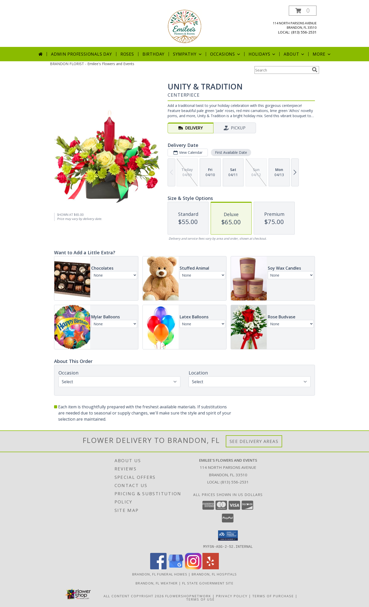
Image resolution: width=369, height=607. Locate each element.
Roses (127, 54)
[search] (315, 70)
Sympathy (187, 54)
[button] (302, 11)
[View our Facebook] (158, 567)
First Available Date (231, 152)
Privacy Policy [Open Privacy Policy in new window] (232, 595)
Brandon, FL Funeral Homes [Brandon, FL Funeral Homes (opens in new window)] (160, 574)
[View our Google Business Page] (176, 567)
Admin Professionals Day (81, 54)
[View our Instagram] (193, 567)
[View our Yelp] (210, 567)
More (322, 54)
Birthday (153, 54)
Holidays (262, 54)
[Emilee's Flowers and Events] (185, 26)
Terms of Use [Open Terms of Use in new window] (200, 599)
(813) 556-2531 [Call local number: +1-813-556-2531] (303, 32)
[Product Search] (282, 70)
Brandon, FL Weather (157, 583)
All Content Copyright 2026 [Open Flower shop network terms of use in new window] (134, 595)
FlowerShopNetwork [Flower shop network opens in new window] (188, 595)
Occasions (225, 54)
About (294, 54)
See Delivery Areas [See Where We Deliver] (254, 441)
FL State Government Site (207, 583)
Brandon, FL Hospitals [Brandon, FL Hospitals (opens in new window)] (214, 574)
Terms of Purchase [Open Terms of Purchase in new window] (273, 595)
